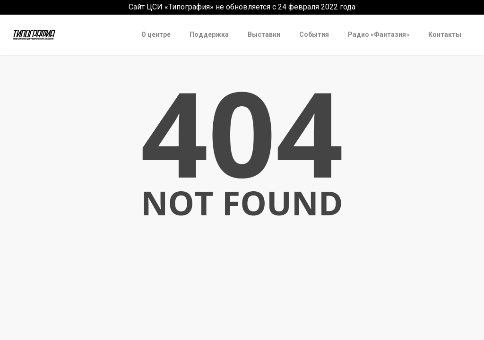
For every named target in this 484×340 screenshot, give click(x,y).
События (314, 34)
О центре (156, 34)
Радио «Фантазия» (378, 34)
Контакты (444, 34)
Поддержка (209, 34)
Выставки (264, 34)
